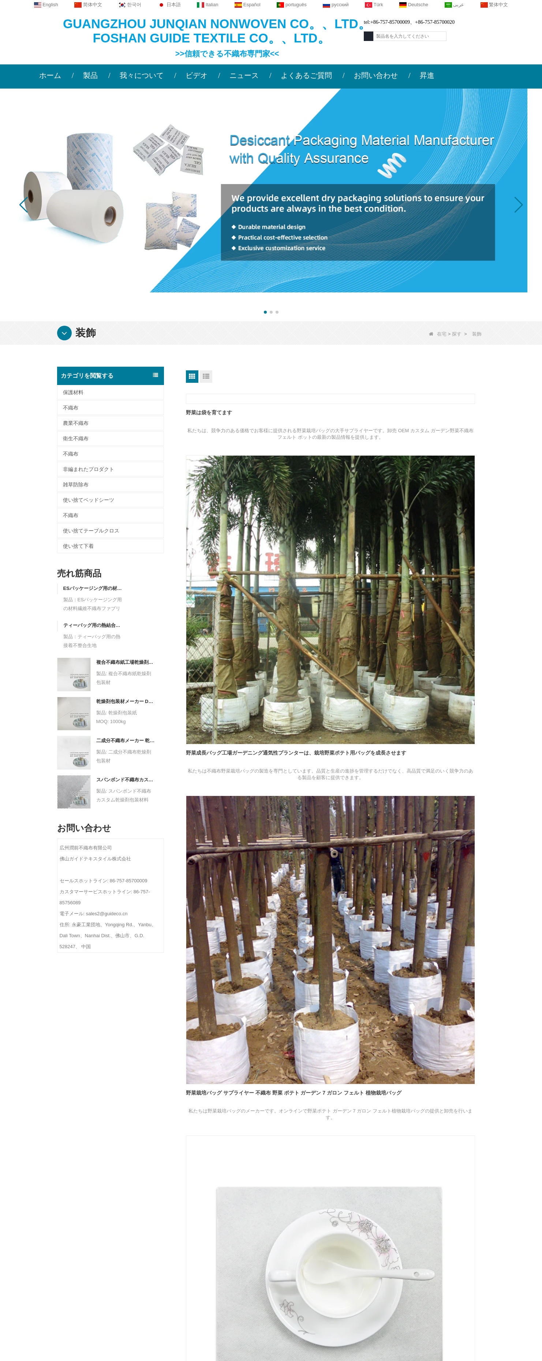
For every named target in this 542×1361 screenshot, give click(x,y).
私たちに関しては (125, 1202)
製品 (90, 75)
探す (456, 334)
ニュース (244, 75)
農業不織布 (76, 423)
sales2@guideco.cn (209, 1272)
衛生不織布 (76, 438)
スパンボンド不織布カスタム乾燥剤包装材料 (125, 779)
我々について (142, 75)
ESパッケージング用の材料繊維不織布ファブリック (92, 588)
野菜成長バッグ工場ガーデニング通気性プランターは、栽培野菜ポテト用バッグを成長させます (334, 500)
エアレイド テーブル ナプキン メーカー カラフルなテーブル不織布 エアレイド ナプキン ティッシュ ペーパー (334, 938)
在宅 (437, 334)
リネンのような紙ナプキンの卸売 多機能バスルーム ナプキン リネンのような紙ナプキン (233, 646)
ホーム (50, 75)
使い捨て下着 (78, 546)
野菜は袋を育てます (209, 412)
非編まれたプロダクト (88, 469)
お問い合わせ (376, 75)
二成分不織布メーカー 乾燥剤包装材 (125, 740)
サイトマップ (113, 1261)
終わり (352, 1146)
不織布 (70, 408)
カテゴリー (326, 1202)
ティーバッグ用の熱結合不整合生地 (92, 625)
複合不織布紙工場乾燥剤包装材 (125, 662)
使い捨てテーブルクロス (91, 531)
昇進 (427, 75)
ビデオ (197, 75)
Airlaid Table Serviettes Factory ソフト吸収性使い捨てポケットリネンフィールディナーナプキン (436, 938)
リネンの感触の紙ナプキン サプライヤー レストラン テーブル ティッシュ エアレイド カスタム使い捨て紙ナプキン (335, 708)
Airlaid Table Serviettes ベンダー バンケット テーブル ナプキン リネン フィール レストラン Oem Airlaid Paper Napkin (436, 792)
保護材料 (73, 392)
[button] (265, 312)
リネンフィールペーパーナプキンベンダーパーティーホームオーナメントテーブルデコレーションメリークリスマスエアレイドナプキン (334, 646)
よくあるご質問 (306, 75)
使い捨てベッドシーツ (88, 500)
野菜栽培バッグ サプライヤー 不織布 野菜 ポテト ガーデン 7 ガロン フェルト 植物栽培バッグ (436, 500)
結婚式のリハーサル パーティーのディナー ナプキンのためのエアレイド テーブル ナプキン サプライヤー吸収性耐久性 (437, 1082)
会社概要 (108, 1218)
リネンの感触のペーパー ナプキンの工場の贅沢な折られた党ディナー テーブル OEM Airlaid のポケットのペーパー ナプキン (233, 792)
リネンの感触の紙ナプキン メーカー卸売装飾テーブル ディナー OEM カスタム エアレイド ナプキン (437, 646)
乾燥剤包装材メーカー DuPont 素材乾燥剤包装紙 (125, 701)
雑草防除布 (76, 484)
